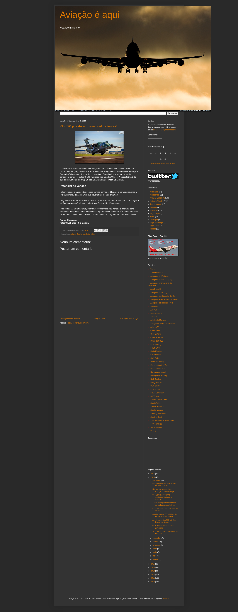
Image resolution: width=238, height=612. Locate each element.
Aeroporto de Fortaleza (159, 276)
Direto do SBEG (156, 341)
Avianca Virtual (156, 327)
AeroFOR (154, 306)
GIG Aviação (155, 355)
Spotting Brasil (156, 417)
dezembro (157, 480)
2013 (153, 571)
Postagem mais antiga (129, 318)
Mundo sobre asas (157, 369)
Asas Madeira (156, 313)
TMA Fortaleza (156, 424)
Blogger (166, 598)
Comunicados (155, 204)
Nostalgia (154, 220)
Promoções (154, 226)
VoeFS (153, 431)
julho (155, 549)
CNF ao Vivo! (155, 334)
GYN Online (155, 358)
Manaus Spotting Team (159, 365)
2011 (153, 578)
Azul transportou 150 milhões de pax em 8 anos (164, 521)
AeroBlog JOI (155, 289)
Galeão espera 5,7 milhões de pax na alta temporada (164, 515)
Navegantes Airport (158, 372)
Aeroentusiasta (156, 273)
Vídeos (153, 229)
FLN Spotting (155, 344)
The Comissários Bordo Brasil (162, 420)
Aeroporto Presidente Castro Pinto (164, 299)
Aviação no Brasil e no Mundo (162, 324)
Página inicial (99, 318)
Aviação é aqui (89, 15)
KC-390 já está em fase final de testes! (88, 126)
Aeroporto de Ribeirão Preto (161, 303)
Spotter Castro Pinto (158, 400)
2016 (153, 477)
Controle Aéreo (156, 337)
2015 (153, 564)
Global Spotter (156, 351)
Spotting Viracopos (158, 414)
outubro (156, 542)
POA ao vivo (155, 386)
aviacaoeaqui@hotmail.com (164, 130)
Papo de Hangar (156, 223)
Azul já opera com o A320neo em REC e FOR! (164, 484)
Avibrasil (153, 317)
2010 (153, 582)
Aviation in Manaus (158, 320)
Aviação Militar (89, 234)
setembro (157, 545)
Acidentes (154, 192)
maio (155, 552)
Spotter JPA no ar (157, 407)
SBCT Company (156, 393)
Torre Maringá (156, 427)
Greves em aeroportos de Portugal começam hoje (163, 490)
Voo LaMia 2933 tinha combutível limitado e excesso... (162, 497)
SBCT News (155, 396)
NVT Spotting (155, 379)
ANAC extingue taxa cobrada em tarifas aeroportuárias (164, 504)
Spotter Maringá (156, 410)
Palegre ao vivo (156, 382)
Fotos (152, 217)
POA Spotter (155, 389)
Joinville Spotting (157, 362)
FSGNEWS (155, 348)
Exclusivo (154, 210)
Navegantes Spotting (158, 375)
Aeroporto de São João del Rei (162, 296)
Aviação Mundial (156, 201)
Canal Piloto (155, 331)
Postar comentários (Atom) (78, 323)
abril (155, 556)
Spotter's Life (155, 403)
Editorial (153, 207)
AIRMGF (154, 310)
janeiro (156, 559)
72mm (152, 269)
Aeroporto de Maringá (159, 293)
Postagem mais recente (70, 318)
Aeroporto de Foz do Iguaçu (161, 280)
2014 (153, 567)
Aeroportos (154, 195)
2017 (153, 474)
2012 (153, 574)
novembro (157, 538)
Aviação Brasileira (76, 234)
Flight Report (155, 213)
